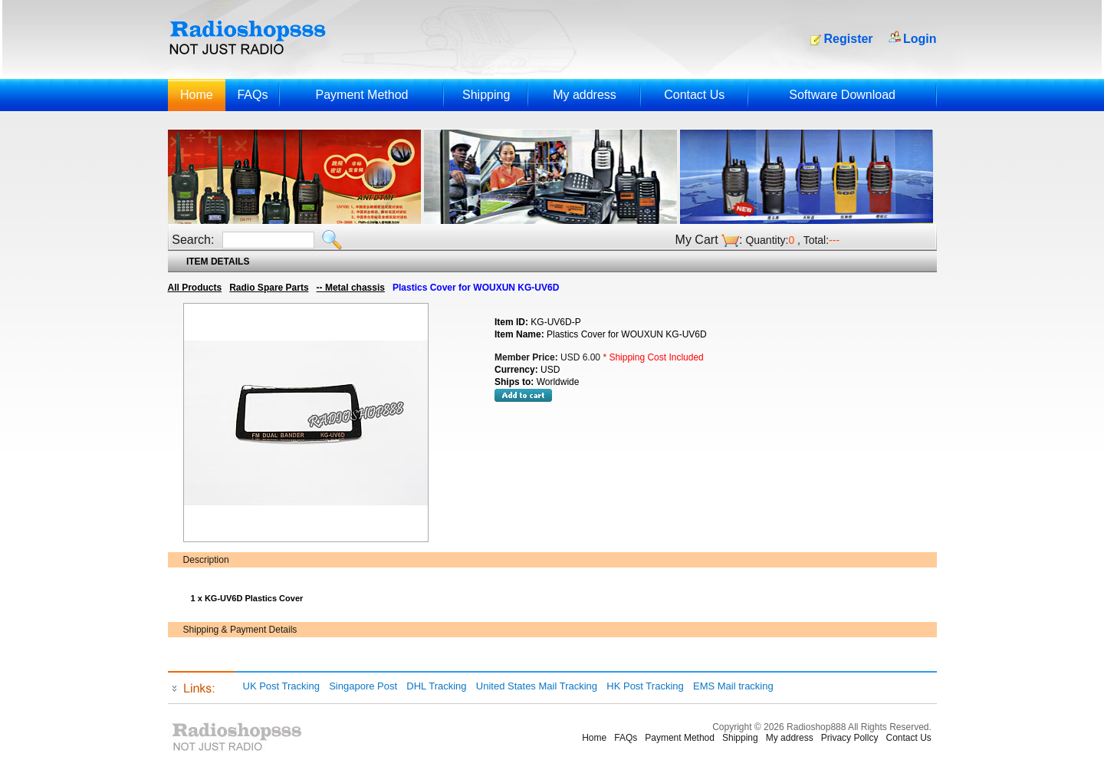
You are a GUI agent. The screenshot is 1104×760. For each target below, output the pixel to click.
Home (196, 94)
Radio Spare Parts (268, 287)
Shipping (486, 94)
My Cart (696, 239)
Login (920, 38)
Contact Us (694, 94)
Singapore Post (363, 686)
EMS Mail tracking (733, 686)
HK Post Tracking (644, 686)
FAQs (252, 94)
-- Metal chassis (351, 287)
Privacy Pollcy (850, 737)
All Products (195, 287)
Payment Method (361, 94)
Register (848, 38)
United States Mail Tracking (536, 686)
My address (584, 94)
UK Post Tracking (281, 686)
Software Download (842, 94)
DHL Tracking (436, 686)
